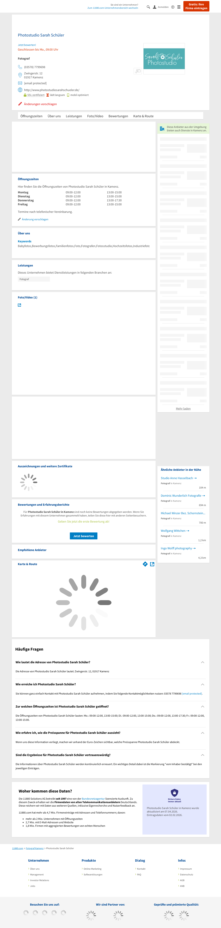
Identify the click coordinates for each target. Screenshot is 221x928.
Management (37, 874)
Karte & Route (143, 116)
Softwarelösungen (93, 874)
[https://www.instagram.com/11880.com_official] (44, 913)
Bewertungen (118, 116)
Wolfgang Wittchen (173, 531)
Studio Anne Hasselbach (177, 478)
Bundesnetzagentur (93, 798)
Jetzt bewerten (83, 536)
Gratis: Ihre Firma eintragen (196, 6)
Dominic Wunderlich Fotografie (181, 496)
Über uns (54, 116)
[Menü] (180, 6)
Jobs (32, 886)
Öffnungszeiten (31, 116)
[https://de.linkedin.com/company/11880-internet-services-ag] (63, 913)
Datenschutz (186, 874)
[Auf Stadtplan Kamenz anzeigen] (152, 563)
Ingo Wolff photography (176, 548)
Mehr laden (183, 408)
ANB (182, 886)
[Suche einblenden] (150, 6)
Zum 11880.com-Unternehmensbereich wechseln (113, 7)
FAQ (139, 874)
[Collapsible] (202, 662)
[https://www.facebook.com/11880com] (26, 913)
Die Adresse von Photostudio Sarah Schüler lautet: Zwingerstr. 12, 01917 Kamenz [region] (62, 671)
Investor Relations (39, 880)
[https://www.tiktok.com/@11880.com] (35, 913)
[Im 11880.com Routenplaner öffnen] (145, 563)
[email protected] (192, 693)
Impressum (186, 868)
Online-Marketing (92, 868)
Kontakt (141, 868)
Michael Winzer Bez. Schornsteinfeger (183, 513)
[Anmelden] (162, 7)
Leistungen (74, 116)
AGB (182, 880)
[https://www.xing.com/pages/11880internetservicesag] (54, 913)
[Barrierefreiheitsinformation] (174, 6)
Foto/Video (95, 116)
